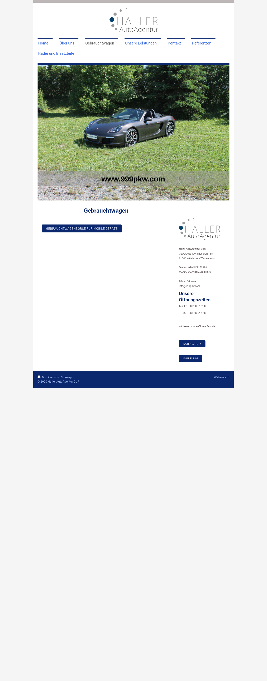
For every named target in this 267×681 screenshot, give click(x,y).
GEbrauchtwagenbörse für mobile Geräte (81, 228)
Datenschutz (192, 343)
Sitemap (66, 377)
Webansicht (221, 377)
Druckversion (49, 377)
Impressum (190, 358)
